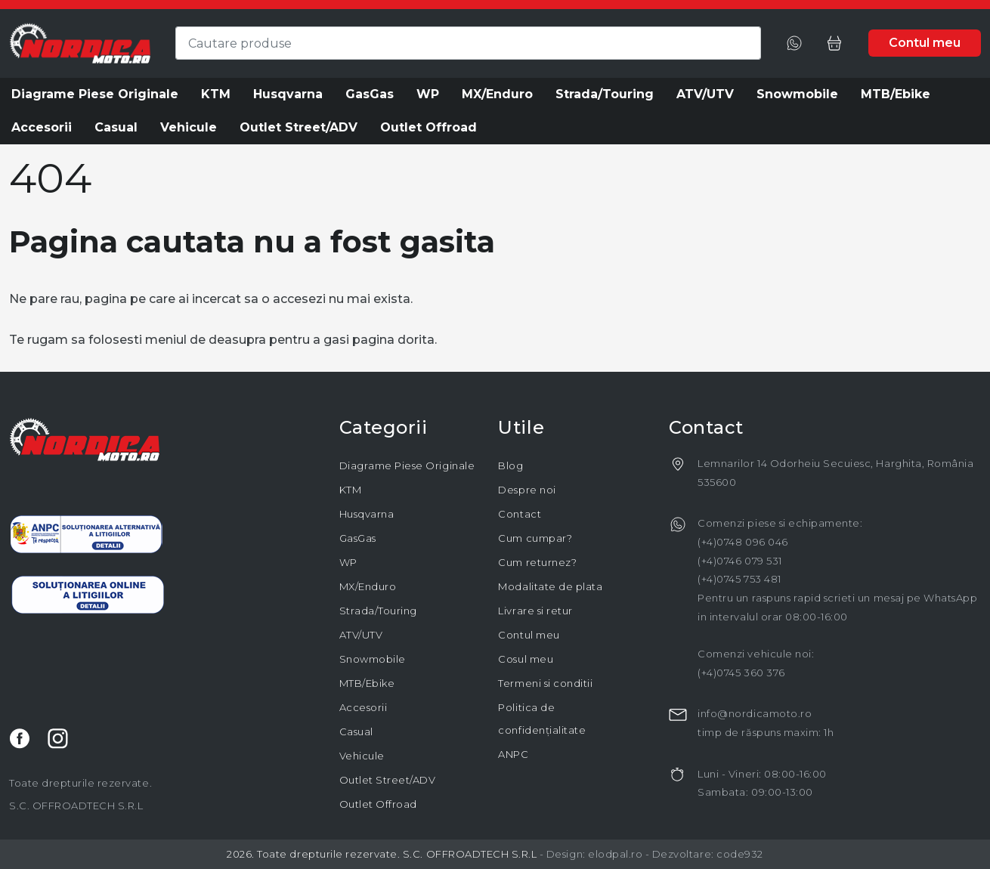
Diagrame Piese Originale (407, 465)
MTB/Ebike (367, 683)
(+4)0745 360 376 (741, 672)
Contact (519, 514)
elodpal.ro (615, 854)
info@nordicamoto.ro (755, 713)
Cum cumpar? (535, 538)
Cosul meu (525, 659)
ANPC (513, 754)
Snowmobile (372, 659)
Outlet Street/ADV (387, 780)
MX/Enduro (368, 586)
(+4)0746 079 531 (739, 561)
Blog (510, 465)
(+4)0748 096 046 (742, 542)
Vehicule (362, 756)
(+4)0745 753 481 (739, 579)
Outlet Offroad (378, 804)
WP (348, 562)
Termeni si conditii (545, 683)
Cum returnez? (537, 562)
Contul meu (528, 635)
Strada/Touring (378, 611)
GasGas (357, 538)
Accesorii (363, 707)
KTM (350, 490)
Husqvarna (366, 514)
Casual (356, 731)
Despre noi (526, 490)
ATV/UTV (361, 635)
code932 (739, 854)
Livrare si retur (535, 611)
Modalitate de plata (550, 586)
